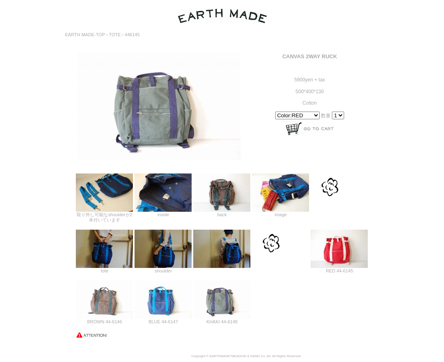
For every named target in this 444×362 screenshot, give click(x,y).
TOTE (115, 34)
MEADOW (238, 356)
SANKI (255, 356)
